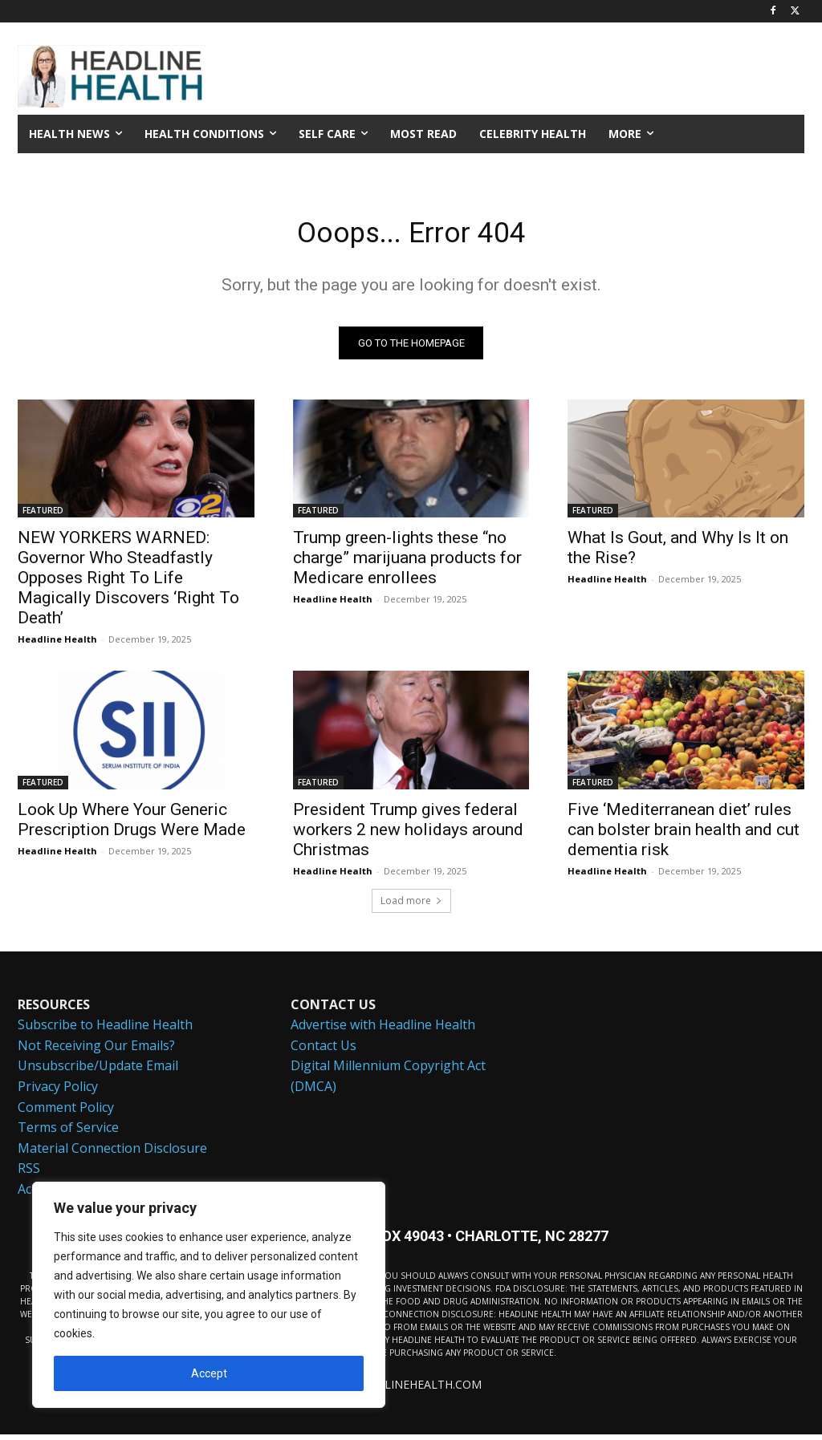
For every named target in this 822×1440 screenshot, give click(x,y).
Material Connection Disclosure (112, 1154)
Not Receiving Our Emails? (96, 1052)
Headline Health (57, 645)
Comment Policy (66, 1113)
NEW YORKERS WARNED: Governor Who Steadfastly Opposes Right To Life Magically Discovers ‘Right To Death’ (128, 583)
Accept (209, 1373)
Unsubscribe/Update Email (98, 1072)
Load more (411, 906)
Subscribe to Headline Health (105, 1031)
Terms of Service (68, 1133)
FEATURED (42, 515)
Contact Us (323, 1052)
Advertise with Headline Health (383, 1031)
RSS (29, 1174)
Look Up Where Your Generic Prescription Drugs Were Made (132, 824)
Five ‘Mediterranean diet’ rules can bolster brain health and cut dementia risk (684, 834)
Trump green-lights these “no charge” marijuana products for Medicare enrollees (407, 563)
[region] (208, 1295)
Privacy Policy (58, 1092)
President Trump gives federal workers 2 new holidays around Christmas (408, 834)
